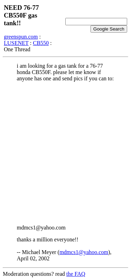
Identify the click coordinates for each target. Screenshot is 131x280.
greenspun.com (21, 37)
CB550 (41, 43)
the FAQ (75, 274)
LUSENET (16, 43)
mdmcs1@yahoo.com (83, 252)
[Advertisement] (65, 153)
